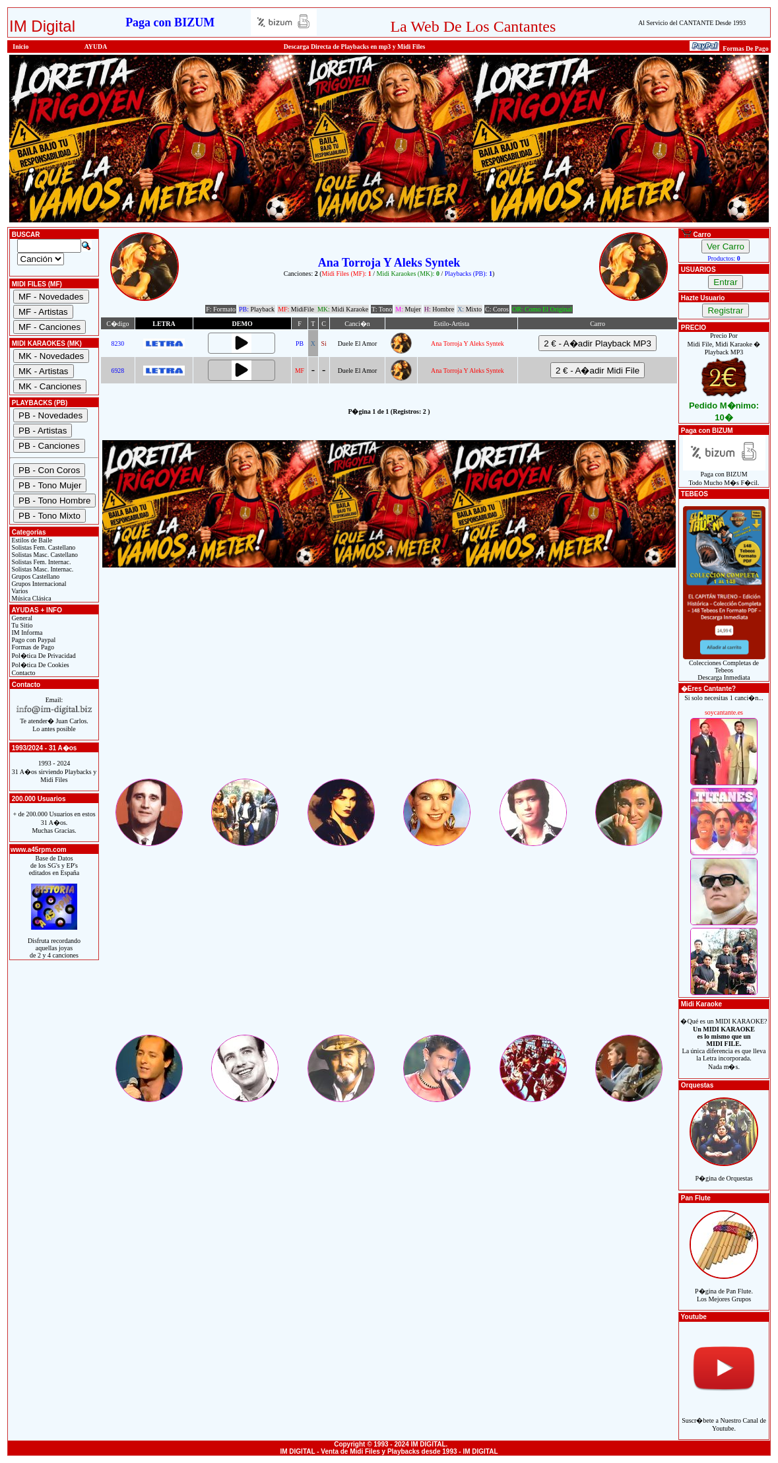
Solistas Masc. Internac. (41, 569)
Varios (19, 591)
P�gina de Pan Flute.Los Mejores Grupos (724, 1288)
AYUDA (96, 46)
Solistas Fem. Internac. (40, 562)
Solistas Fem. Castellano (42, 547)
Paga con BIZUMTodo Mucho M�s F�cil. (724, 475)
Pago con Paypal (32, 639)
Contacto (23, 672)
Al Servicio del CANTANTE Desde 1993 (692, 22)
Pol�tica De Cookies (39, 664)
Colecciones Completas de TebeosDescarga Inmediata (724, 667)
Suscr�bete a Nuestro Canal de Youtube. (724, 1417)
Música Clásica (30, 598)
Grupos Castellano (34, 576)
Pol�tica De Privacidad (43, 655)
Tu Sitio (21, 625)
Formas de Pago (32, 647)
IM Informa (26, 632)
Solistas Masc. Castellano (44, 554)
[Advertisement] (389, 684)
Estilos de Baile (31, 540)
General (21, 618)
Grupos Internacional (38, 583)
